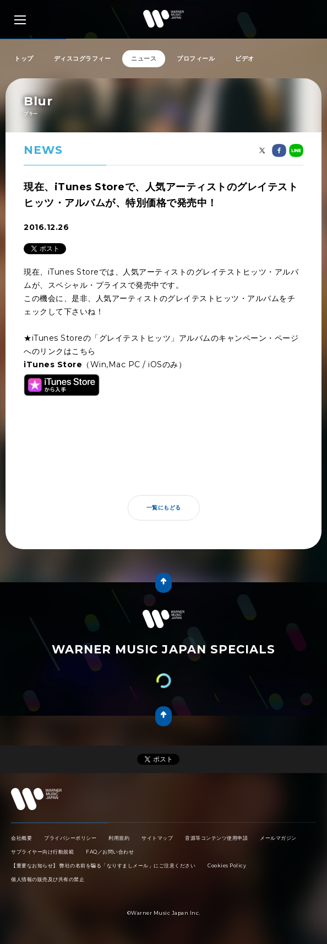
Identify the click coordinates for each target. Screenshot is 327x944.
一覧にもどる (163, 507)
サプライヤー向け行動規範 (42, 852)
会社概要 (21, 838)
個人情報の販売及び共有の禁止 (47, 879)
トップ (24, 58)
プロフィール (196, 58)
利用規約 (118, 838)
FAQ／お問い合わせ (110, 852)
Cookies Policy (227, 865)
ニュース (143, 58)
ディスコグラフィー (82, 58)
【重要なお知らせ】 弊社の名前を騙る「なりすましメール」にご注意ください (103, 865)
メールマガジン (278, 838)
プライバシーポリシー (70, 838)
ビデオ (244, 58)
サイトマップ (157, 838)
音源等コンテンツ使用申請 (216, 838)
